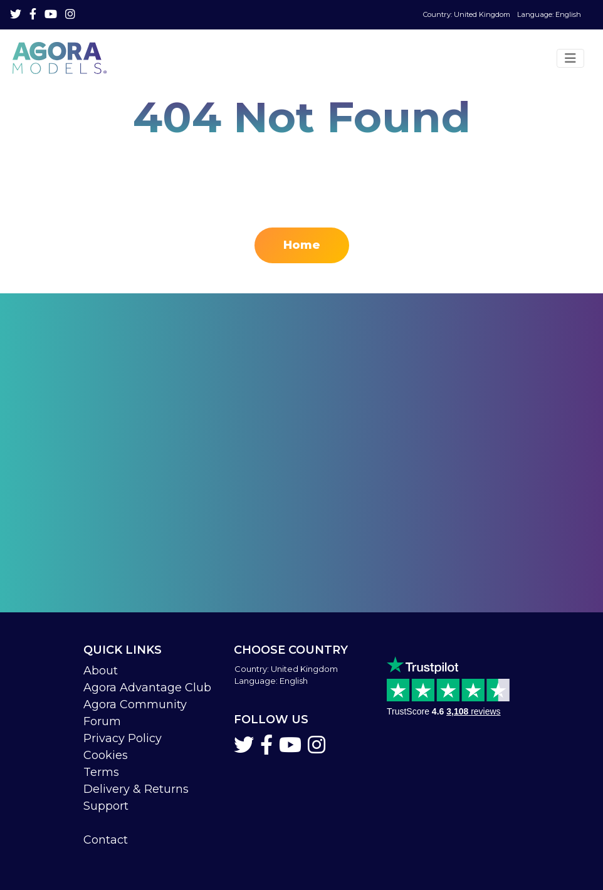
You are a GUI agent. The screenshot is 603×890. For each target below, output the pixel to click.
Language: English (502, 14)
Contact (105, 840)
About (100, 671)
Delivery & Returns (136, 789)
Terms (101, 772)
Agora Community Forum (135, 713)
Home (301, 245)
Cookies (105, 755)
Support (105, 806)
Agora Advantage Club (147, 687)
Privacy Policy (122, 738)
